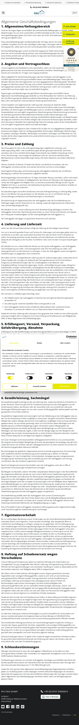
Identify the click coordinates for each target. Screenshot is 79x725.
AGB (75, 715)
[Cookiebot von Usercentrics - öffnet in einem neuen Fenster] (68, 337)
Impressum (55, 715)
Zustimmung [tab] (13, 343)
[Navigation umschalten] (3, 13)
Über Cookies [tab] (65, 343)
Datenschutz (66, 715)
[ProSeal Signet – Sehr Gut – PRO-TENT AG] (71, 56)
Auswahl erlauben (39, 386)
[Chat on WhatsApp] (59, 697)
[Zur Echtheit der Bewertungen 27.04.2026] (71, 68)
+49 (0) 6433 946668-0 (40, 7)
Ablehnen (14, 386)
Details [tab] (39, 343)
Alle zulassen (64, 386)
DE (74, 13)
